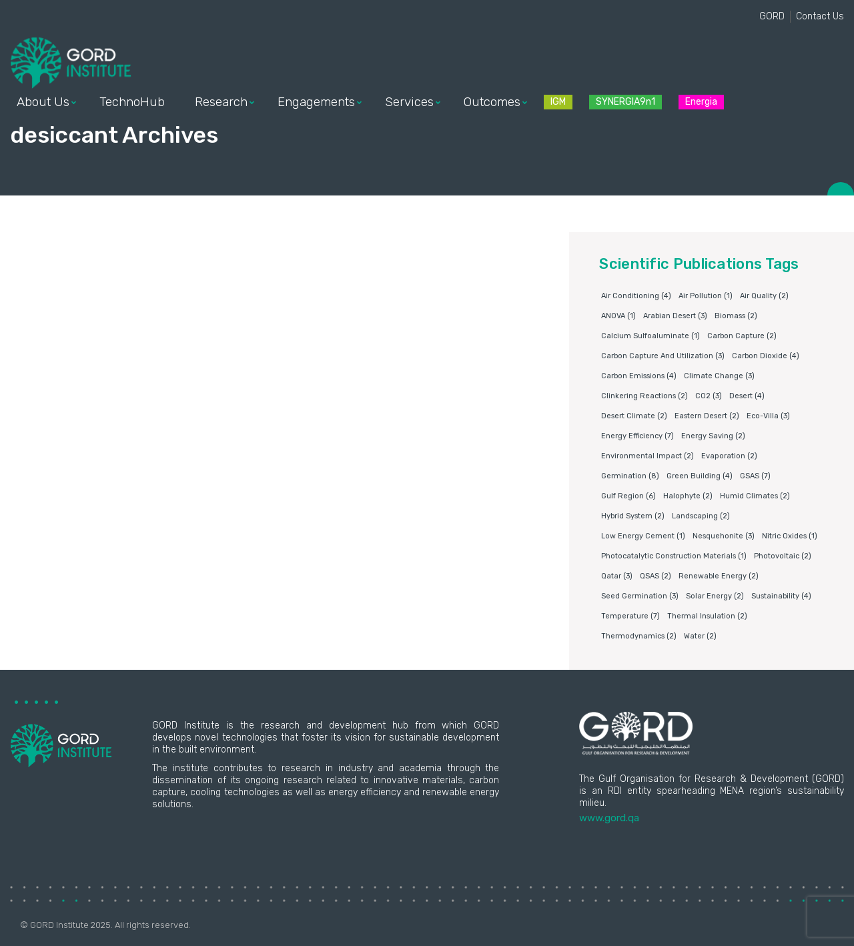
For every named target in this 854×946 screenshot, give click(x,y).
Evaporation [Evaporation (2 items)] (729, 456)
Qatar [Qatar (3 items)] (616, 576)
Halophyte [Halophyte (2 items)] (688, 496)
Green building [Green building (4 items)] (700, 476)
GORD (772, 16)
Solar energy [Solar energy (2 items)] (715, 596)
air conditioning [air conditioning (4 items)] (636, 296)
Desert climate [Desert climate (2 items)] (634, 416)
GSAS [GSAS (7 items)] (755, 476)
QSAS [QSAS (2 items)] (655, 576)
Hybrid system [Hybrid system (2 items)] (633, 516)
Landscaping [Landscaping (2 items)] (701, 516)
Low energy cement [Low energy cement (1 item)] (643, 536)
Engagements (316, 102)
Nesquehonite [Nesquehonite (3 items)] (724, 536)
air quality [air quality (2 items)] (764, 296)
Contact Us (820, 16)
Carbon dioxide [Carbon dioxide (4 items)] (765, 356)
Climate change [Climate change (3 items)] (719, 376)
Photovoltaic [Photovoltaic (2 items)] (782, 556)
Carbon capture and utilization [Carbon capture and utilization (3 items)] (663, 356)
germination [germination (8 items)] (630, 476)
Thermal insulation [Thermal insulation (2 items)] (707, 616)
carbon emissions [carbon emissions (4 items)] (639, 376)
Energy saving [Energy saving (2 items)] (713, 436)
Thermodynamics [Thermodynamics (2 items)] (639, 636)
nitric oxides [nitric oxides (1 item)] (789, 536)
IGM (558, 101)
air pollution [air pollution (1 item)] (706, 296)
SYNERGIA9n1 (625, 101)
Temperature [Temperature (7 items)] (630, 616)
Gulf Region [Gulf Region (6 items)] (628, 496)
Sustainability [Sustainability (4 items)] (781, 596)
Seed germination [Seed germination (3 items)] (640, 596)
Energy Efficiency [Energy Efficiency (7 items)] (637, 436)
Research (221, 102)
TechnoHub (132, 102)
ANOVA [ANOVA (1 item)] (618, 316)
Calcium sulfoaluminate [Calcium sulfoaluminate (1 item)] (650, 336)
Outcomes (492, 102)
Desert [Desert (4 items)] (747, 396)
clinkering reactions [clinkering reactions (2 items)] (644, 396)
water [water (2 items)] (700, 636)
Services (409, 102)
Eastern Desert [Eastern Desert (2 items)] (707, 416)
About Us (43, 102)
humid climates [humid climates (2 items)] (755, 496)
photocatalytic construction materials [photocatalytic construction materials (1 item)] (674, 556)
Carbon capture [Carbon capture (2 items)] (742, 336)
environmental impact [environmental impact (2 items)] (647, 456)
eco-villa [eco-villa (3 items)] (768, 416)
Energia (701, 101)
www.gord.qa (609, 818)
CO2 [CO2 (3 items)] (708, 396)
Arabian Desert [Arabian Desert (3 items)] (675, 316)
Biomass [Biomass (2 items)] (736, 316)
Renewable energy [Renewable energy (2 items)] (719, 576)
